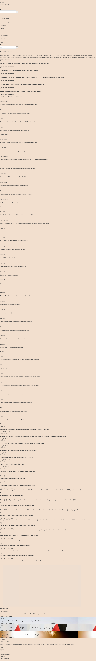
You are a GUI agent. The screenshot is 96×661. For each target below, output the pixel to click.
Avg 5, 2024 (4, 460)
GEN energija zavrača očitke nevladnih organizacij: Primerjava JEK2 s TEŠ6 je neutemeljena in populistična (32, 77)
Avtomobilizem (5, 35)
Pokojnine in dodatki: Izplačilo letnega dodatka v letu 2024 (17, 485)
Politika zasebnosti (5, 654)
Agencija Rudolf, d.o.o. (68, 644)
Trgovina (2, 656)
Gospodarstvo (5, 18)
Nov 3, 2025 (4, 66)
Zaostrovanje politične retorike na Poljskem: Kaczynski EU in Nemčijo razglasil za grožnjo (20, 121)
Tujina (2, 28)
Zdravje (3, 32)
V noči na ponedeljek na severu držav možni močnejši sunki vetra (14, 330)
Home (1, 647)
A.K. (8, 432)
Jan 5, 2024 (4, 488)
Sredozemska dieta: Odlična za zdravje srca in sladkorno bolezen (19, 535)
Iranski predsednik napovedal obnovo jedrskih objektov (12, 419)
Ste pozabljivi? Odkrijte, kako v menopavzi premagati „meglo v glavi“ (15, 113)
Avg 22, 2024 (4, 439)
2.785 (15, 563)
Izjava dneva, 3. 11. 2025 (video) (7, 313)
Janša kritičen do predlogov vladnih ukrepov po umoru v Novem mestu (16, 287)
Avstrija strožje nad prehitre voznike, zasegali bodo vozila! (17, 555)
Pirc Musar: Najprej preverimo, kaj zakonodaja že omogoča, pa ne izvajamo (16, 295)
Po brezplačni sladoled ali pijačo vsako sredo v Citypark (12, 249)
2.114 (11, 563)
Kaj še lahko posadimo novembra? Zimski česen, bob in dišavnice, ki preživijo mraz (24, 63)
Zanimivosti (4, 38)
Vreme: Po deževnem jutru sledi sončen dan (10, 304)
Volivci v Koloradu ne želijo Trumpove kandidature (15, 545)
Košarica (2, 651)
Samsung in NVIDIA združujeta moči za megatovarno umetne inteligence (16, 194)
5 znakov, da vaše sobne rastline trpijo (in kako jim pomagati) (13, 202)
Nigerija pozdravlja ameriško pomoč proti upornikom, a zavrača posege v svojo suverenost (20, 376)
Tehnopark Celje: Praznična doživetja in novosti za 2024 (16, 515)
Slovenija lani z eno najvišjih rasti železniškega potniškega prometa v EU (16, 321)
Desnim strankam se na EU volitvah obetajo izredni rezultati (17, 525)
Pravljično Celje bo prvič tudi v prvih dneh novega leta (12, 347)
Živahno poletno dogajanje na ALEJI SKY (9, 275)
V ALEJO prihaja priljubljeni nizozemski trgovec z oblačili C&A (14, 240)
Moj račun (2, 652)
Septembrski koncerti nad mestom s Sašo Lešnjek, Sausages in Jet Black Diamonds (18, 214)
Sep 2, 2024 (4, 432)
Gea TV (3, 42)
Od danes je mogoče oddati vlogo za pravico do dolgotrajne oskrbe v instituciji (23, 84)
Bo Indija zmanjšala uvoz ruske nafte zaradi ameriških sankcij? (14, 411)
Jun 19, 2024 (4, 481)
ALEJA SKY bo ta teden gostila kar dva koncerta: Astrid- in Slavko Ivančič (16, 232)
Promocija (10, 96)
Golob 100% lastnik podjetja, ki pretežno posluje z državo (17, 505)
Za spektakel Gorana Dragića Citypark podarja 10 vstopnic (13, 266)
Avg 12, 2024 (4, 453)
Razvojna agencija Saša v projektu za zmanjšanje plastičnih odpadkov (20, 91)
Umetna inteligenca (6, 22)
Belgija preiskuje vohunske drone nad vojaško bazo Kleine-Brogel (14, 130)
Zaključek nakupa (4, 658)
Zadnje (3, 96)
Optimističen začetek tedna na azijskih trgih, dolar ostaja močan (19, 70)
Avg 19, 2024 (4, 446)
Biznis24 (2, 2)
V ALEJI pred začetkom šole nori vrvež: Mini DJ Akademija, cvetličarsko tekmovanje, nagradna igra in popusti (24, 223)
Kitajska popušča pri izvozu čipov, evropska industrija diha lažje (14, 185)
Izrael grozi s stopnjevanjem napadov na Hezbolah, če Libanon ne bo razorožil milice (18, 394)
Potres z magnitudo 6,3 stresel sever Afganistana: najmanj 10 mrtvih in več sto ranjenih (19, 385)
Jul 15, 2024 (4, 467)
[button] (0, 9)
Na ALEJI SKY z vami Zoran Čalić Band (8, 257)
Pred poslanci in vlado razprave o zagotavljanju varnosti (12, 338)
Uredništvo (11, 66)
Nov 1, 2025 (4, 87)
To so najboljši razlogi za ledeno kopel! (11, 495)
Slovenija (3, 25)
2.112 (4, 563)
